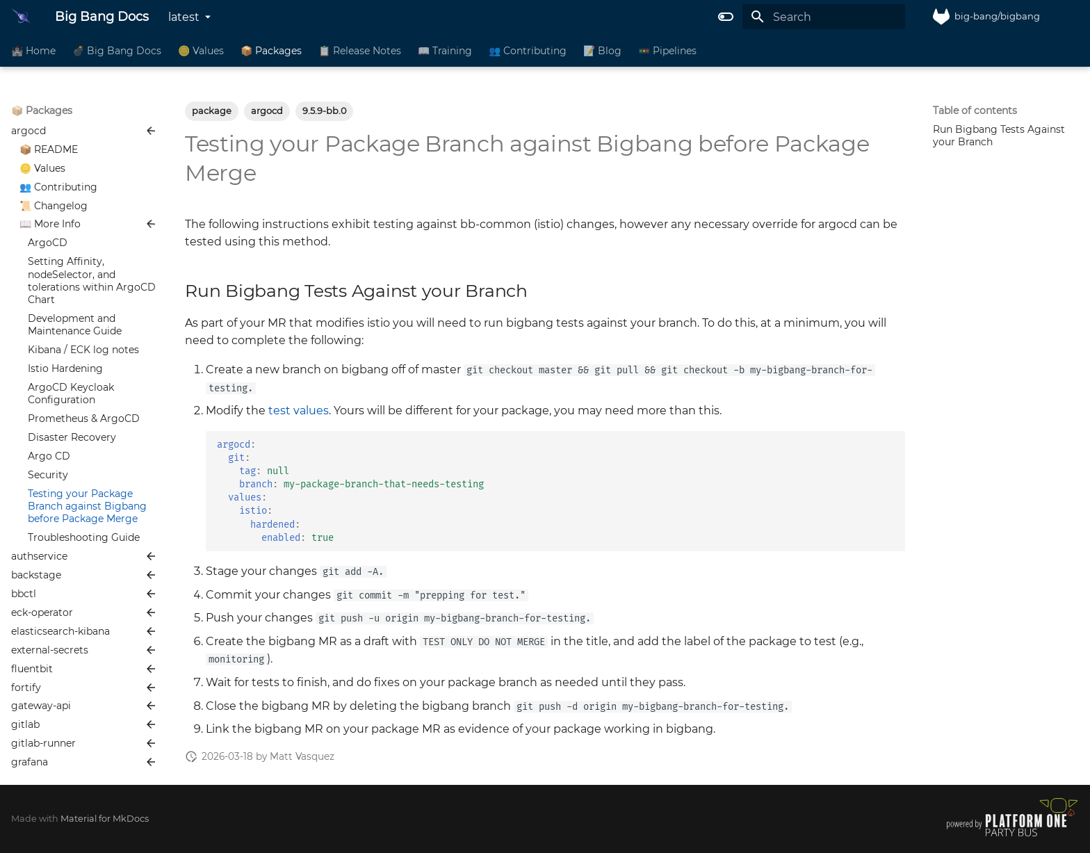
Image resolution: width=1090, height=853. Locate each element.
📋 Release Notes (359, 50)
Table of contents (975, 110)
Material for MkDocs (104, 818)
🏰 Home (33, 50)
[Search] (823, 16)
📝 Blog (602, 50)
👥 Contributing (528, 50)
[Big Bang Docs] (22, 17)
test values (298, 410)
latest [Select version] (184, 17)
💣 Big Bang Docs (116, 50)
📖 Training (445, 50)
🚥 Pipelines (667, 50)
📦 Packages (271, 50)
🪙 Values (201, 50)
